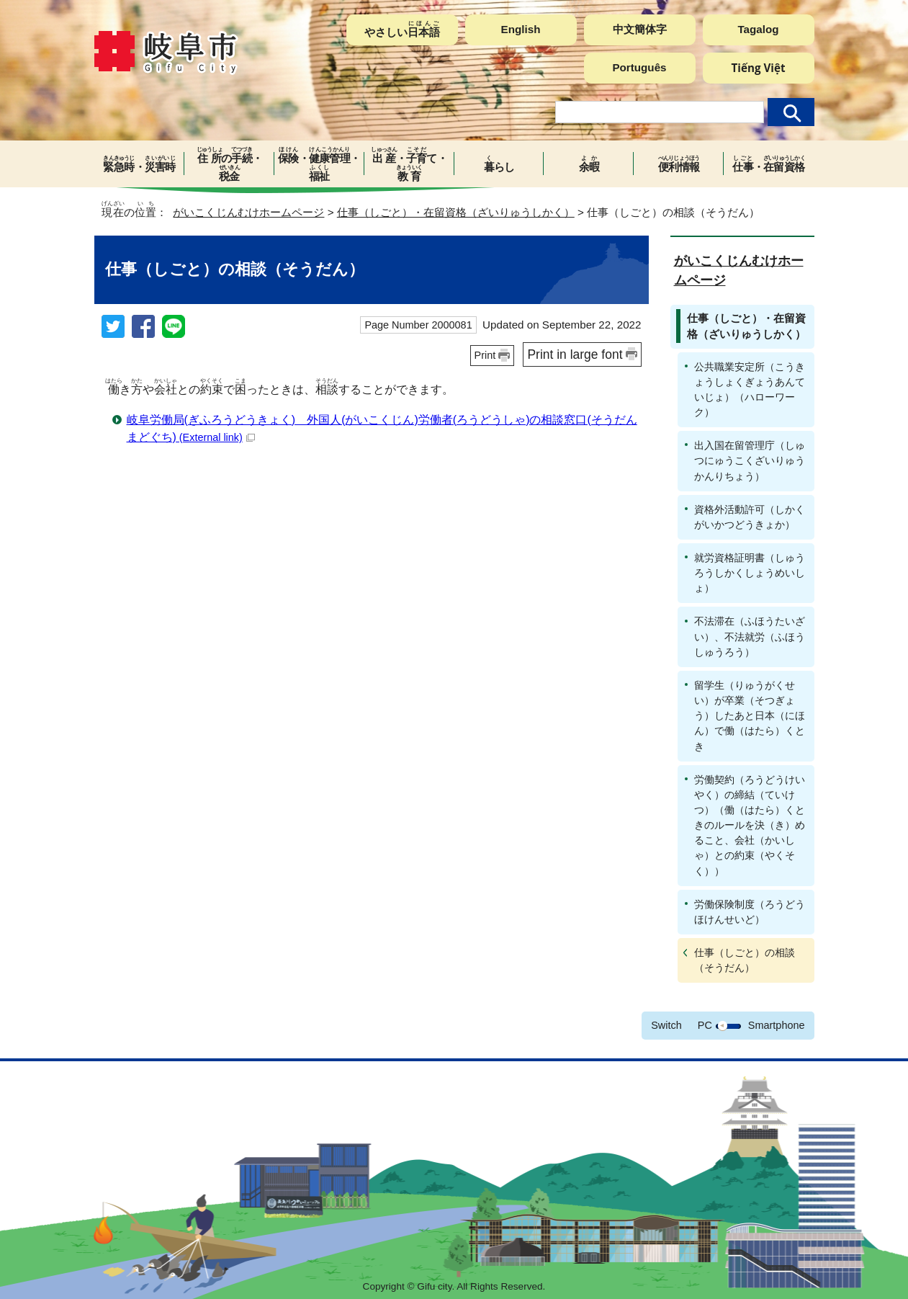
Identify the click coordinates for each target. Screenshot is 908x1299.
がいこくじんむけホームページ (248, 212)
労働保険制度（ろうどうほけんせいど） (749, 911)
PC (705, 1025)
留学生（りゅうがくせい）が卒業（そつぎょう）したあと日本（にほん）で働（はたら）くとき (749, 715)
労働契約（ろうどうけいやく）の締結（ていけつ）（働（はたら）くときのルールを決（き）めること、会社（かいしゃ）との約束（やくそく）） (749, 825)
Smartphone (776, 1025)
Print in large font (574, 354)
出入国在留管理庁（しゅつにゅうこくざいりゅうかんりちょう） (749, 460)
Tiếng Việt (759, 68)
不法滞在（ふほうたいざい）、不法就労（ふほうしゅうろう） (749, 636)
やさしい (402, 29)
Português (639, 67)
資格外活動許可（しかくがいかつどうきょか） (749, 517)
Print (485, 355)
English (521, 29)
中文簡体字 (640, 29)
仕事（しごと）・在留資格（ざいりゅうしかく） (456, 212)
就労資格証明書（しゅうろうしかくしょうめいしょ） (749, 573)
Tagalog (757, 29)
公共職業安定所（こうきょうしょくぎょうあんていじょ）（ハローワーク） (749, 389)
